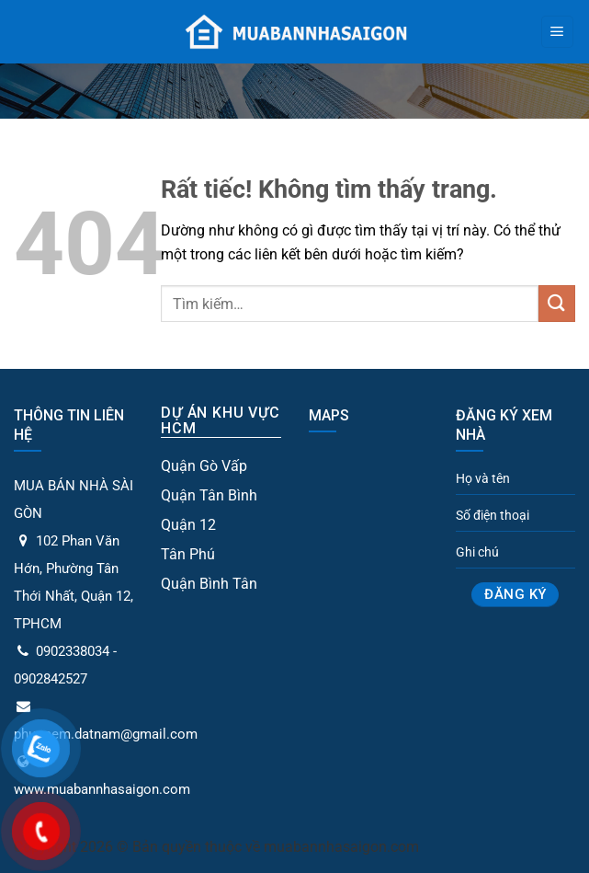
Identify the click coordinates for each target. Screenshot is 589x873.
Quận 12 (188, 525)
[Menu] (557, 32)
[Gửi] (556, 303)
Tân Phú (188, 554)
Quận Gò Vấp (204, 466)
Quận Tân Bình (209, 495)
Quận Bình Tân (209, 583)
